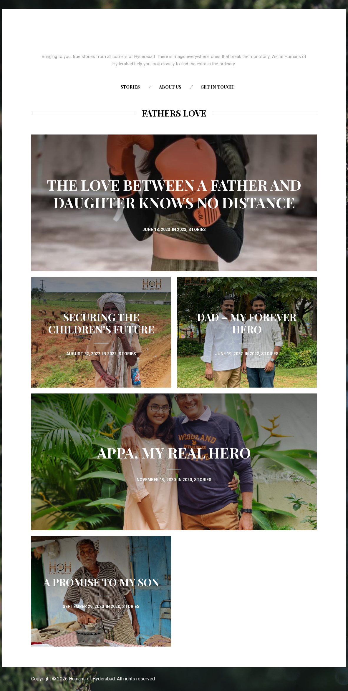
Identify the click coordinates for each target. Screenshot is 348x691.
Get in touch (217, 87)
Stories (130, 87)
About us (170, 87)
